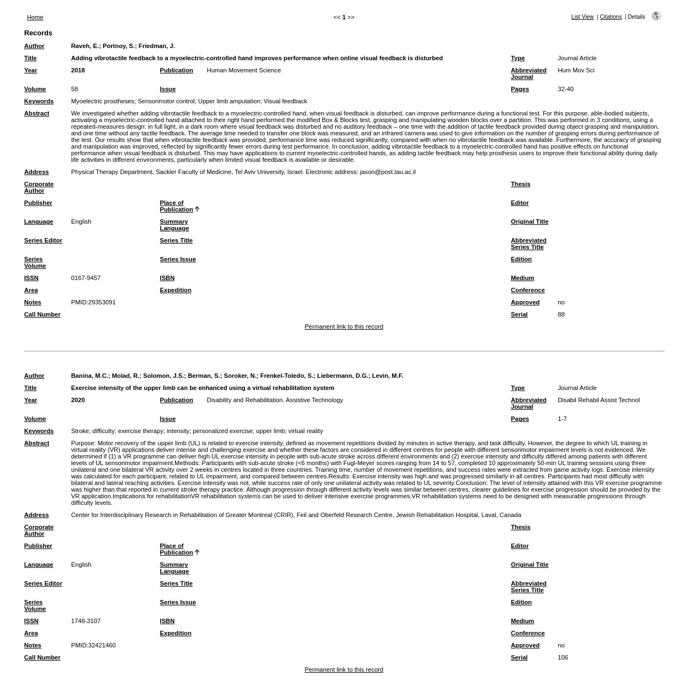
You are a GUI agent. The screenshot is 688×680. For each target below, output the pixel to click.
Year (31, 70)
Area (31, 290)
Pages (520, 89)
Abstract (36, 113)
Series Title (176, 240)
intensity (178, 431)
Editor (519, 202)
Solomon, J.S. (163, 375)
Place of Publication (176, 206)
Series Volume (35, 262)
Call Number (42, 314)
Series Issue (178, 259)
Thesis (520, 184)
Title (30, 58)
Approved (525, 302)
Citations (611, 17)
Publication (176, 70)
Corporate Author (39, 187)
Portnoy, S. (119, 46)
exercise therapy (140, 431)
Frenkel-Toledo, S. (286, 375)
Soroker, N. (240, 375)
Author (34, 46)
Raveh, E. (85, 46)
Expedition (176, 290)
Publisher (38, 202)
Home (35, 17)
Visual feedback (286, 101)
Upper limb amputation (229, 101)
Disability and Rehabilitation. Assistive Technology (275, 400)
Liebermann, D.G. (342, 375)
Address (36, 171)
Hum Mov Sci (576, 70)
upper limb (270, 431)
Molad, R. (126, 375)
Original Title (529, 221)
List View (582, 17)
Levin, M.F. (388, 375)
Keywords (39, 101)
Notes (32, 302)
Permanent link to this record (344, 326)
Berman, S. (204, 375)
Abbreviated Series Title (529, 243)
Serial (519, 314)
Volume (35, 89)
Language (39, 221)
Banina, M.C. (89, 375)
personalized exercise (222, 431)
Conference (528, 290)
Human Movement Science (244, 70)
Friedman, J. (157, 46)
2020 (78, 400)
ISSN (31, 278)
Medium (522, 278)
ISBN (167, 278)
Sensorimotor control (165, 101)
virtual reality (305, 431)
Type (518, 58)
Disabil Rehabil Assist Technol (598, 400)
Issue (168, 89)
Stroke (80, 431)
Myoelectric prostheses (102, 101)
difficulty (103, 431)
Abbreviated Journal (529, 73)
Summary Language (174, 224)
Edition (521, 259)
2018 (78, 70)
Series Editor (43, 240)
